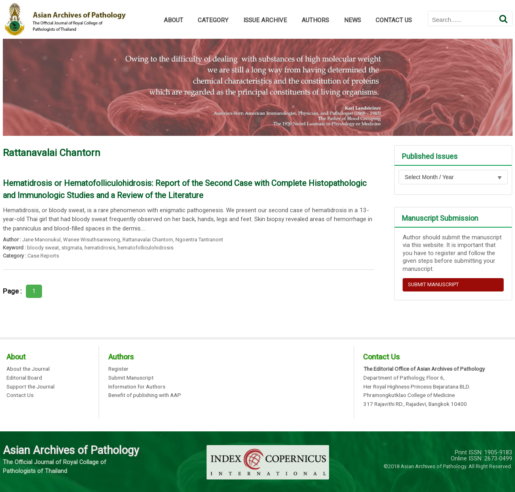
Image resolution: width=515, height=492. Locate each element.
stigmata (71, 248)
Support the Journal (30, 387)
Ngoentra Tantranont (199, 239)
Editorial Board (24, 378)
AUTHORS (315, 20)
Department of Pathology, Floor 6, (404, 378)
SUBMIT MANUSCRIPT (433, 284)
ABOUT (173, 20)
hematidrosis (99, 248)
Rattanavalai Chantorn (147, 239)
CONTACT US (394, 20)
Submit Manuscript (131, 378)
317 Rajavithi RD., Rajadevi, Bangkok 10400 (415, 404)
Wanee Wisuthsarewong (91, 239)
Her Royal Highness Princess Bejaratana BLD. (416, 387)
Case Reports (43, 256)
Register (118, 369)
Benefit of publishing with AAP (144, 395)
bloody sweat (43, 248)
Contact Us (20, 395)
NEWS (352, 20)
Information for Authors (136, 387)
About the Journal (28, 369)
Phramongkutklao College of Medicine (409, 395)
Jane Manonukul (41, 239)
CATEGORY (213, 20)
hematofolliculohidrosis (145, 248)
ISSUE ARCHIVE (265, 20)
